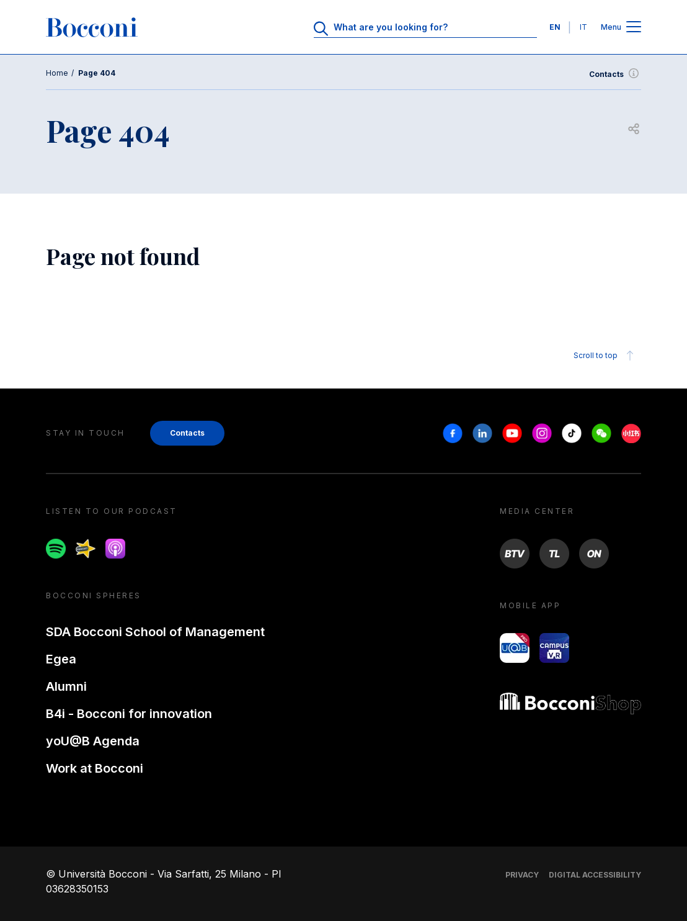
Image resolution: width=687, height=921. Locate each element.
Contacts (615, 74)
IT (583, 27)
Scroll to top (605, 355)
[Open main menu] (633, 28)
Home (57, 73)
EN (555, 27)
